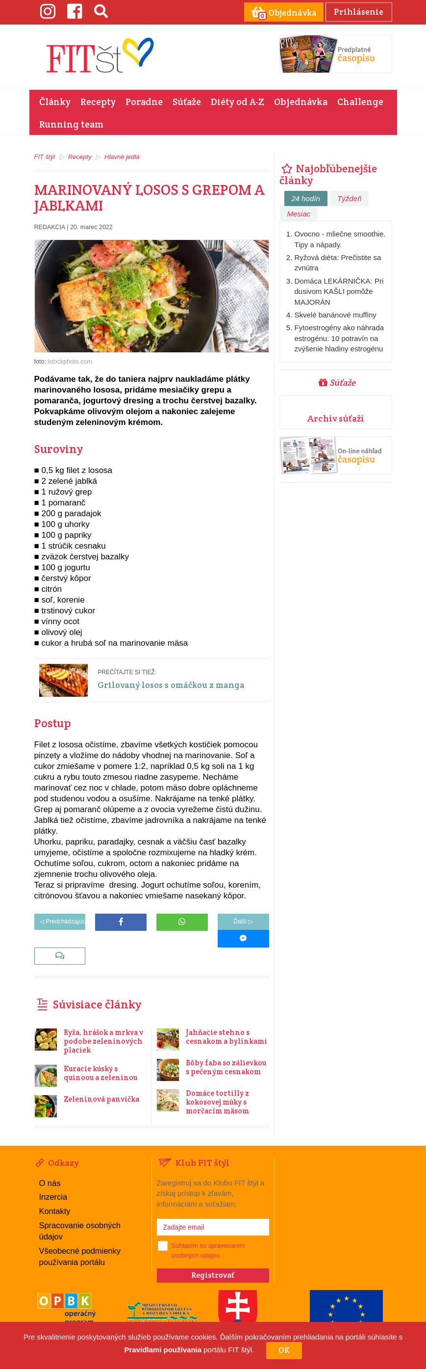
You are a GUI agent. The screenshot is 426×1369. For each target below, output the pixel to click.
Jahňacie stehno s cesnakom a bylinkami (226, 1019)
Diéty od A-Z (237, 100)
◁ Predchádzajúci (60, 921)
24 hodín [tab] (306, 197)
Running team (71, 123)
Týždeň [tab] (349, 197)
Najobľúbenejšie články (328, 173)
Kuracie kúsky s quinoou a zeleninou (100, 1056)
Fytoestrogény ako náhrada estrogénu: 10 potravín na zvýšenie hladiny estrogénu (339, 337)
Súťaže (187, 100)
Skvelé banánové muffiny (335, 314)
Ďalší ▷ (243, 921)
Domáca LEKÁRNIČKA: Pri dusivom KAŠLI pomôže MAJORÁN (339, 290)
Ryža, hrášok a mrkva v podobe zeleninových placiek (103, 1023)
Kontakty (54, 1192)
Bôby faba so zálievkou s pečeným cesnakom (226, 1050)
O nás (49, 1165)
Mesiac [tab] (299, 213)
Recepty (98, 100)
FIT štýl (44, 155)
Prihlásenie (357, 11)
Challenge (360, 100)
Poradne (144, 100)
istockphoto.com (70, 360)
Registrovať (212, 1258)
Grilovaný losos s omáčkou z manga (177, 683)
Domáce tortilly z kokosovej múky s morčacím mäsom (217, 1084)
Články (55, 100)
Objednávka (300, 100)
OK (284, 1350)
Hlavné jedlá (122, 155)
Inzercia (53, 1179)
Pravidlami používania (163, 1350)
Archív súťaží (335, 417)
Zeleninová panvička (101, 1081)
